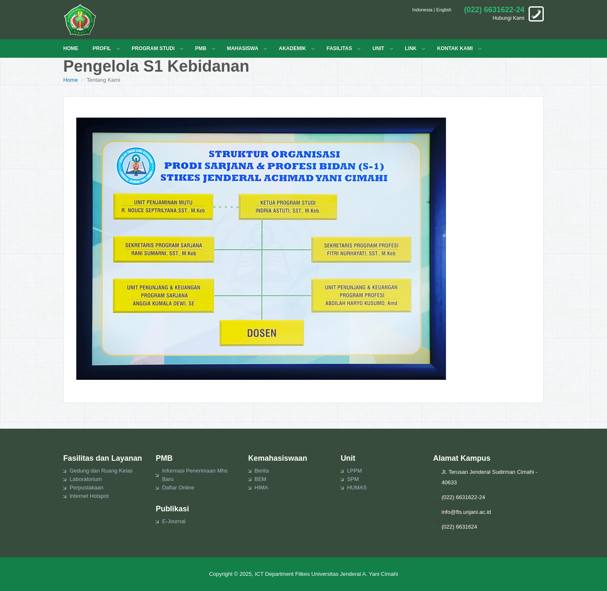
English (443, 9)
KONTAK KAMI (455, 48)
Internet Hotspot (89, 496)
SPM (353, 479)
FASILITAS (339, 48)
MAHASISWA (242, 48)
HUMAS (357, 487)
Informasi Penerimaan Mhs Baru (194, 474)
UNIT (378, 48)
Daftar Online (178, 487)
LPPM (354, 470)
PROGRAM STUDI (153, 48)
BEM (260, 479)
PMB (201, 48)
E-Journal (173, 521)
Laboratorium (86, 479)
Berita (262, 470)
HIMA (262, 487)
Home (70, 80)
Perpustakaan (86, 487)
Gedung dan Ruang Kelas (101, 470)
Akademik (292, 48)
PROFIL (102, 48)
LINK (410, 48)
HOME (70, 48)
